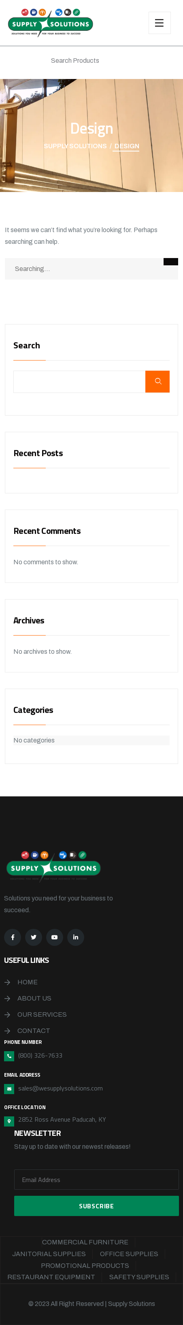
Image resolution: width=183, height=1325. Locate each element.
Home (27, 982)
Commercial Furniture (85, 1242)
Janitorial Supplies (49, 1253)
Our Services (42, 1014)
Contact (33, 1030)
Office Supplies (129, 1253)
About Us (34, 998)
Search (26, 346)
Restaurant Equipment (51, 1277)
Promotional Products (85, 1265)
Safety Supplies (139, 1277)
